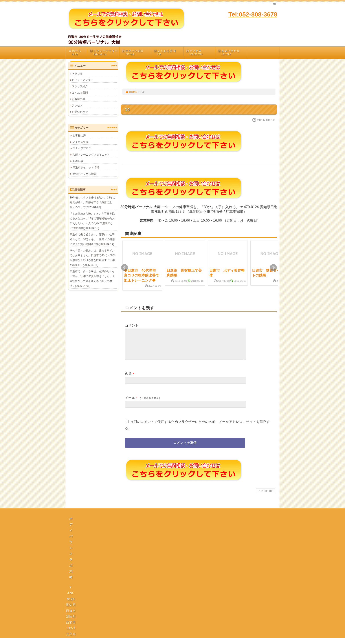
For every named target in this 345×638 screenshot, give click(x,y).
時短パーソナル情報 (84, 173)
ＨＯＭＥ (77, 73)
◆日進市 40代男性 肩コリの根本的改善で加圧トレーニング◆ (142, 275)
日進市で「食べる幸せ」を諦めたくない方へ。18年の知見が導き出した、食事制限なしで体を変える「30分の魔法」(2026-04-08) (92, 278)
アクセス (200, 52)
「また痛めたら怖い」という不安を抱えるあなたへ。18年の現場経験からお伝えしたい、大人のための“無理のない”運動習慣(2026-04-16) (92, 221)
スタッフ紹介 (136, 52)
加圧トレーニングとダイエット (91, 154)
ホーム (77, 52)
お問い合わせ (232, 52)
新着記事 (78, 161)
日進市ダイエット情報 (86, 167)
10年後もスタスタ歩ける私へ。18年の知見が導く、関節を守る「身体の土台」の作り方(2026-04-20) (92, 202)
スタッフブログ (82, 148)
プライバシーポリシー (174, 564)
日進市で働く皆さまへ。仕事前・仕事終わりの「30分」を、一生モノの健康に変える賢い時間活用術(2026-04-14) (92, 239)
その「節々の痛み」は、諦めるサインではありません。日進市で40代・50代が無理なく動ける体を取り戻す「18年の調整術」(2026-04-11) (92, 258)
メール (130, 403)
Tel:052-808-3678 (252, 14)
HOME (131, 92)
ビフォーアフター (104, 52)
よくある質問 (168, 52)
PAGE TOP (265, 496)
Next (273, 267)
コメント (132, 325)
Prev (124, 267)
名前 (128, 379)
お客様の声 (78, 99)
